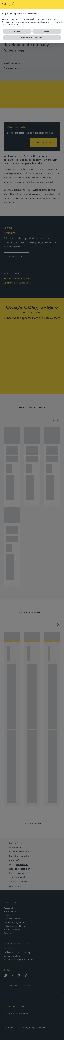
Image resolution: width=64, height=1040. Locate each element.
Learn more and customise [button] (32, 38)
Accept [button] (47, 31)
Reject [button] (17, 31)
